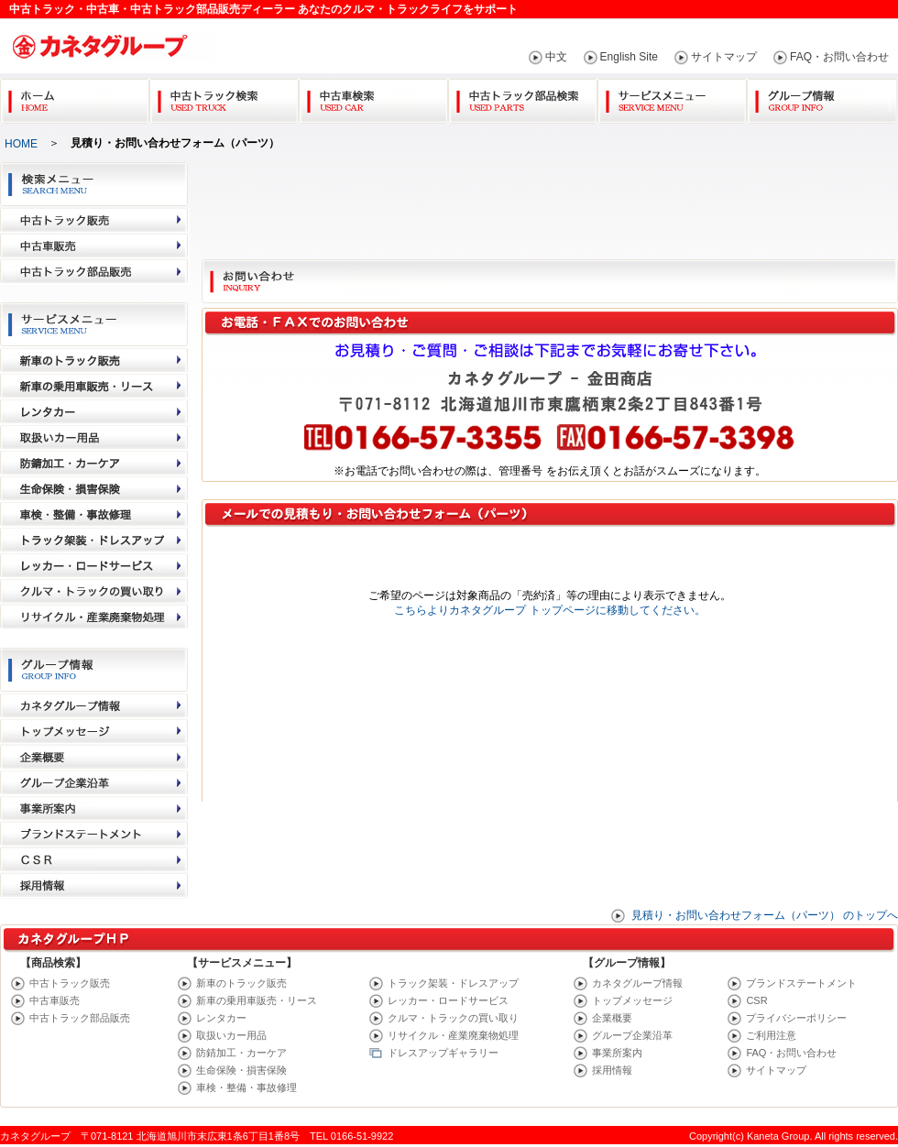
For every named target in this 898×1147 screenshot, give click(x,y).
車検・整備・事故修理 (246, 1087)
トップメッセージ (632, 1000)
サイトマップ (724, 56)
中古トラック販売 (69, 983)
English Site (629, 56)
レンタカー (221, 1017)
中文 (556, 56)
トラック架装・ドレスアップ (453, 983)
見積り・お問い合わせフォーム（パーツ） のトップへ (764, 915)
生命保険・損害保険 (241, 1070)
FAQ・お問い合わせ (839, 56)
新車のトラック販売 (241, 983)
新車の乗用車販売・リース (256, 1000)
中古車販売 (54, 1000)
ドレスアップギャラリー (443, 1052)
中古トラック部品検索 (522, 97)
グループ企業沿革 (632, 1035)
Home (74, 97)
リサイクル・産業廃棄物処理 (453, 1035)
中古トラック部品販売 (79, 1017)
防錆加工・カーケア (241, 1052)
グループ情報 (821, 97)
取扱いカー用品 (231, 1035)
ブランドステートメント (801, 983)
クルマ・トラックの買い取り (453, 1017)
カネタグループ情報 (637, 983)
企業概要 (612, 1017)
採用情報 (612, 1070)
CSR (756, 1000)
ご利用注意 (771, 1035)
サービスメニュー (672, 97)
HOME (21, 143)
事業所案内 (617, 1052)
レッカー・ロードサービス (448, 1000)
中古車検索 (373, 97)
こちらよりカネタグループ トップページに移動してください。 (549, 610)
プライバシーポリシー (796, 1017)
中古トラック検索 (224, 97)
